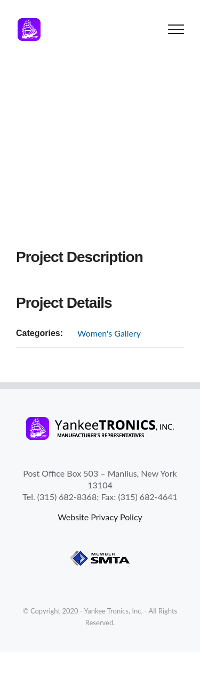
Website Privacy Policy (100, 517)
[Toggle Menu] (176, 29)
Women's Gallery (109, 333)
